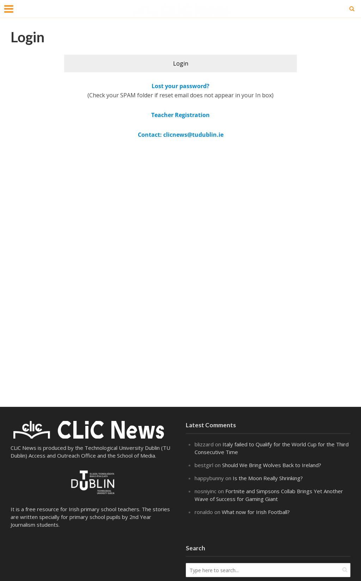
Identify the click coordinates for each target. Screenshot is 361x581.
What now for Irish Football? (256, 511)
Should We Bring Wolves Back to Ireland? (271, 465)
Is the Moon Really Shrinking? (268, 478)
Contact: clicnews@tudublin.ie (181, 135)
